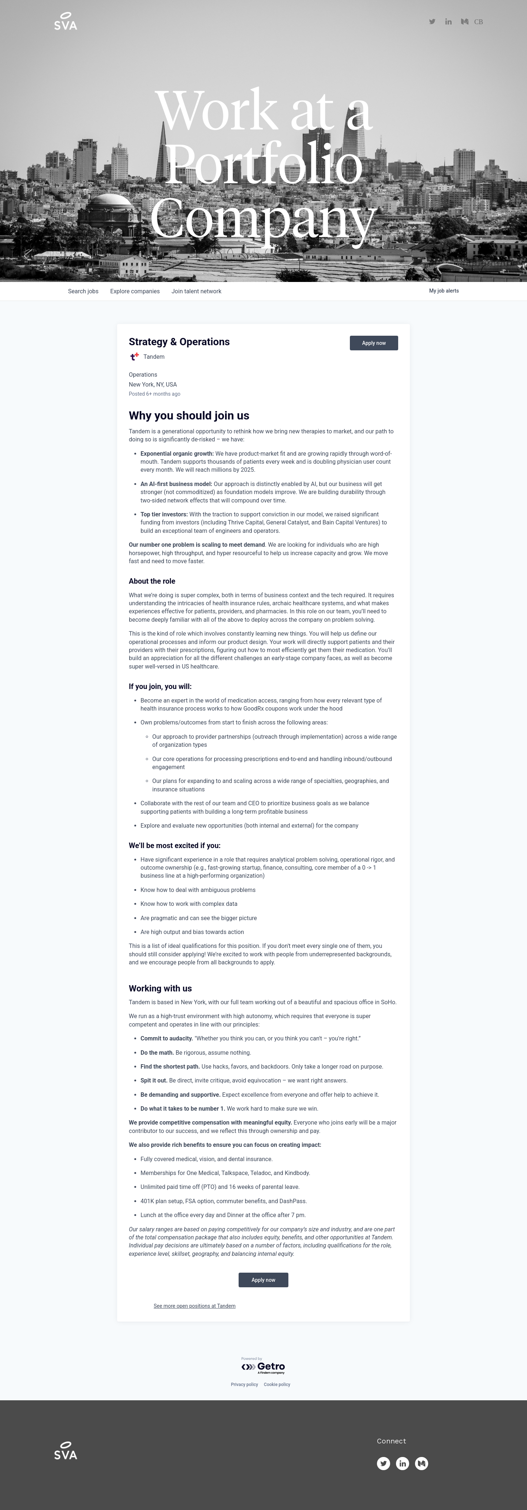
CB (478, 22)
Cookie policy (277, 1384)
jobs (83, 291)
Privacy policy (244, 1384)
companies (135, 291)
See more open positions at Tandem (195, 1306)
